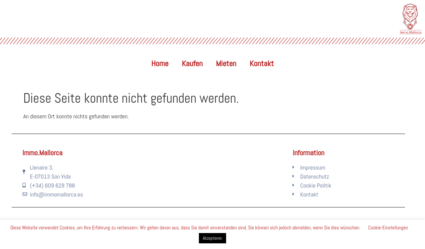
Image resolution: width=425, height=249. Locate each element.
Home (160, 63)
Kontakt (262, 63)
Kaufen (192, 63)
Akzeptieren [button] (212, 238)
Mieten (226, 63)
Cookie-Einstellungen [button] (388, 227)
